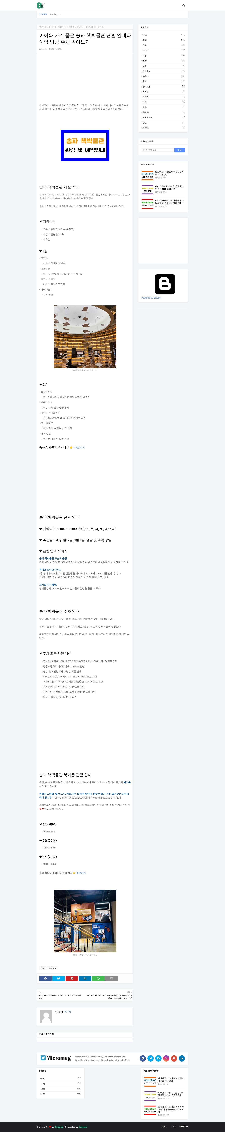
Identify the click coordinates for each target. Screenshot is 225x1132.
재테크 (164, 50)
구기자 (44, 49)
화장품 (164, 127)
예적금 (164, 91)
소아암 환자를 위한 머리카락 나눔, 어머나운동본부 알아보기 (169, 201)
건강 (164, 60)
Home (164, 1127)
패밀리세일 (164, 117)
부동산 (164, 76)
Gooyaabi (83, 1127)
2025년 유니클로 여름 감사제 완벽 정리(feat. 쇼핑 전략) (169, 187)
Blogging (59, 1127)
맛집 (164, 66)
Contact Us (183, 1127)
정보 (44, 27)
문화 (164, 45)
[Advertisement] (85, 78)
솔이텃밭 (164, 86)
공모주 (164, 112)
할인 (164, 122)
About (173, 1127)
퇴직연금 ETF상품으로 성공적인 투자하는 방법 (169, 173)
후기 (164, 81)
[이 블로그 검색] (158, 150)
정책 (164, 40)
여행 (164, 55)
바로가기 (79, 447)
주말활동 (52, 968)
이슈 (164, 107)
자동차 (164, 96)
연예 (164, 102)
